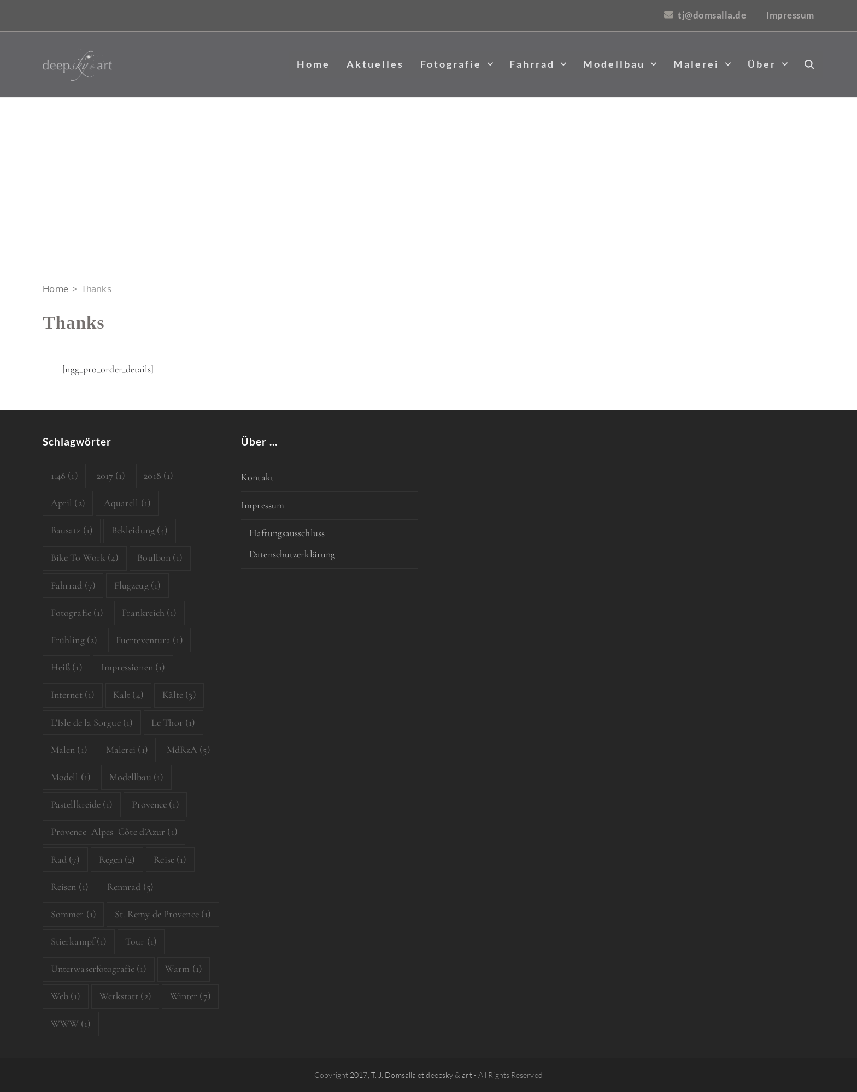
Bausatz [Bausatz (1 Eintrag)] (72, 530)
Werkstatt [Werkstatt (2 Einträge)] (125, 996)
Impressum (262, 505)
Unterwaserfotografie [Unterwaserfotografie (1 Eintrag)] (98, 969)
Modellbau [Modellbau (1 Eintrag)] (136, 777)
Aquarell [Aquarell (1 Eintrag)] (127, 503)
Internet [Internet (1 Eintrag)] (73, 695)
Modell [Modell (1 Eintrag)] (71, 777)
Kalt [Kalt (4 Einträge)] (128, 695)
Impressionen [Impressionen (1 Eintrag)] (133, 667)
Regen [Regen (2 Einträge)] (117, 859)
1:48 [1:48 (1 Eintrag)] (64, 476)
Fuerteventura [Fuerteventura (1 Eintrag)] (149, 640)
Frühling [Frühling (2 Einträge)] (74, 640)
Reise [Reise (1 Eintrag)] (170, 859)
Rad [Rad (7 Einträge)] (65, 859)
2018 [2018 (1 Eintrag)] (158, 476)
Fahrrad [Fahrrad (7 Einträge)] (73, 585)
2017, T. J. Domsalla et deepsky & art (411, 1074)
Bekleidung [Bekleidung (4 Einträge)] (139, 530)
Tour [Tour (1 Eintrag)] (141, 941)
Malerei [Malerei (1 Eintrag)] (127, 750)
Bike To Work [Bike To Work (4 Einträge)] (85, 557)
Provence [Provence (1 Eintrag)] (155, 804)
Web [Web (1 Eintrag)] (66, 996)
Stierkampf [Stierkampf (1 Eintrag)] (79, 941)
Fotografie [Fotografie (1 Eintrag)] (77, 613)
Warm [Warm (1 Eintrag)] (183, 969)
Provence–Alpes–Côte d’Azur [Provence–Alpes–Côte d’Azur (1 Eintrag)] (114, 832)
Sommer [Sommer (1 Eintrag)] (73, 914)
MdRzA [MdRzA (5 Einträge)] (188, 750)
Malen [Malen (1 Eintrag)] (69, 750)
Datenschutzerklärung (292, 554)
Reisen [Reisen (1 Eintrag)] (70, 887)
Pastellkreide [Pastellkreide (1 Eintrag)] (82, 804)
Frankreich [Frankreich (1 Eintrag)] (149, 613)
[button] (809, 64)
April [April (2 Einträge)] (68, 503)
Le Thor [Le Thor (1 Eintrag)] (173, 722)
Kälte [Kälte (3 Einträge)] (179, 695)
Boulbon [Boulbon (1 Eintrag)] (160, 557)
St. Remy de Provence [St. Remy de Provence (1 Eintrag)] (163, 914)
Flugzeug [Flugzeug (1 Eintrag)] (137, 585)
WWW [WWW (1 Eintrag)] (71, 1024)
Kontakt (257, 477)
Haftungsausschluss (287, 533)
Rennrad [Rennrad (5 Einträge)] (130, 887)
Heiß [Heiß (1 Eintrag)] (67, 667)
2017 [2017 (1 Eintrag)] (111, 476)
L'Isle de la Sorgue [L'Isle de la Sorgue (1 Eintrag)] (92, 722)
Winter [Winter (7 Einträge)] (190, 996)
